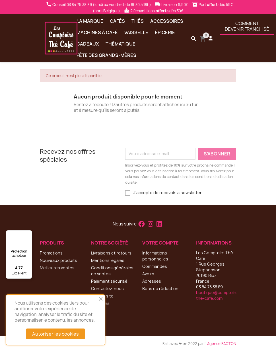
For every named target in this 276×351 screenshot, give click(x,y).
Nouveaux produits (58, 260)
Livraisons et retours (111, 253)
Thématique (120, 44)
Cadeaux (88, 44)
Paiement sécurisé (109, 281)
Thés (137, 21)
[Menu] (28, 233)
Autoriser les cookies (55, 334)
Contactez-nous (107, 288)
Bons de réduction (160, 288)
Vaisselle (136, 32)
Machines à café (97, 32)
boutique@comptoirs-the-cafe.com (217, 295)
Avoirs (148, 273)
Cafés (117, 21)
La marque (90, 21)
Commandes (154, 266)
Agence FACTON (221, 343)
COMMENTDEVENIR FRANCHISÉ (247, 26)
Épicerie (165, 32)
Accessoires (166, 21)
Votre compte (160, 243)
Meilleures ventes (57, 267)
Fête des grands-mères (106, 55)
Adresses (151, 281)
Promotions (51, 253)
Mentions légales (107, 260)
